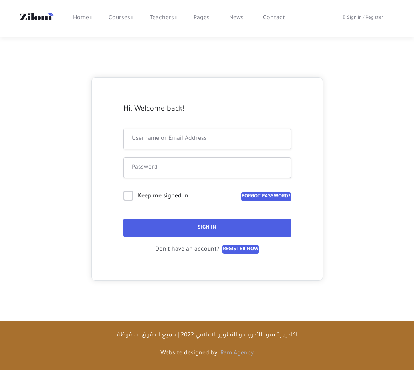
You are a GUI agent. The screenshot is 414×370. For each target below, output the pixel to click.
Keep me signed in (163, 196)
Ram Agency (237, 353)
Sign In (207, 228)
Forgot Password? (266, 196)
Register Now (240, 249)
